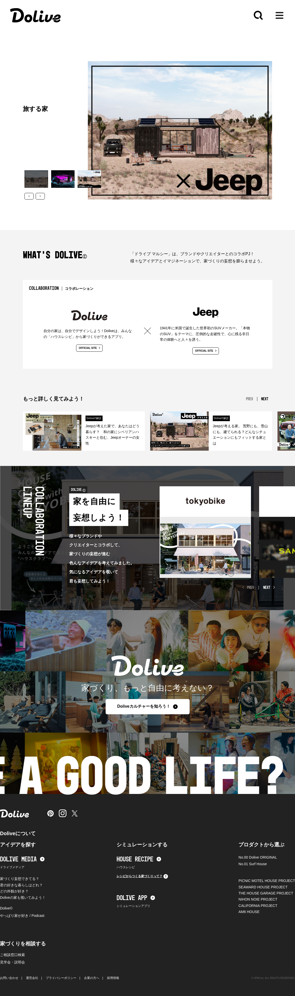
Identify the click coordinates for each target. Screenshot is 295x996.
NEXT (266, 588)
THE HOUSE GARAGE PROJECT (265, 893)
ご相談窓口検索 (12, 955)
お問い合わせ (9, 978)
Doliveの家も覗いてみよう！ (23, 897)
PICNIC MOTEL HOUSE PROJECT (266, 881)
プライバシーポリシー (61, 978)
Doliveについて (18, 833)
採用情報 (113, 978)
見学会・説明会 (12, 962)
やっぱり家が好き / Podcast (22, 916)
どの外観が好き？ (14, 891)
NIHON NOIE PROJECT (257, 899)
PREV (250, 588)
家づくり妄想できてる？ (19, 879)
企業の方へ (91, 978)
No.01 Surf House (252, 864)
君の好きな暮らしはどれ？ (21, 885)
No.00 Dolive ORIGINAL (257, 857)
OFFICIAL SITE (89, 348)
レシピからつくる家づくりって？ (142, 876)
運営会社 (32, 978)
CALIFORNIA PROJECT (257, 906)
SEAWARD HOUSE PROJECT (263, 887)
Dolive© (6, 908)
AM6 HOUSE (248, 912)
